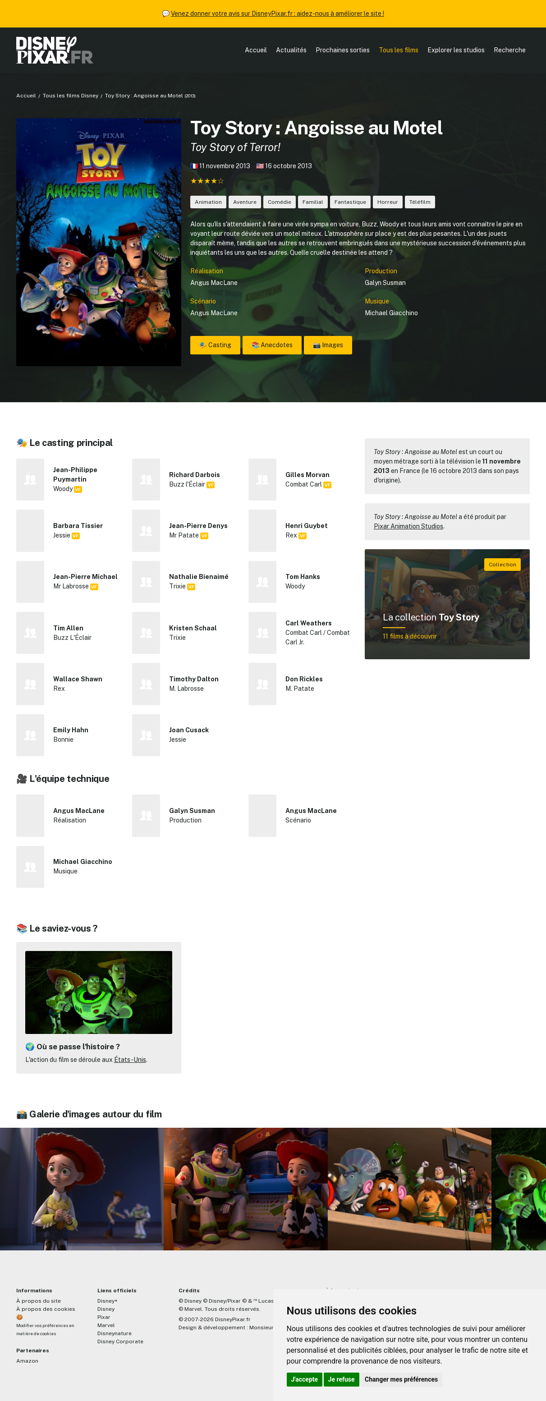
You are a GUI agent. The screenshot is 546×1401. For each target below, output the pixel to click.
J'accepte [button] (304, 1379)
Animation (208, 202)
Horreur (387, 202)
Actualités (291, 50)
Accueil (256, 50)
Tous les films (398, 50)
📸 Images (328, 345)
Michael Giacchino (391, 313)
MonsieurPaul (267, 1327)
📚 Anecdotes (272, 345)
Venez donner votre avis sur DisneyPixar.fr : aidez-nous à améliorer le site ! (277, 13)
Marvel (106, 1325)
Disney (106, 1309)
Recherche (510, 50)
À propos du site (38, 1301)
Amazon (27, 1361)
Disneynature (114, 1333)
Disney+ (107, 1301)
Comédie (279, 202)
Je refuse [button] (341, 1379)
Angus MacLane (214, 282)
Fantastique (350, 202)
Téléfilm (420, 202)
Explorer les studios (456, 50)
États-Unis (130, 1059)
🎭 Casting (215, 345)
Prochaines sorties (343, 50)
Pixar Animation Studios (408, 526)
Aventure (245, 202)
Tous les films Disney (70, 95)
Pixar (103, 1317)
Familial (313, 202)
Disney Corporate (120, 1341)
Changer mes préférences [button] (401, 1379)
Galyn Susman (385, 282)
